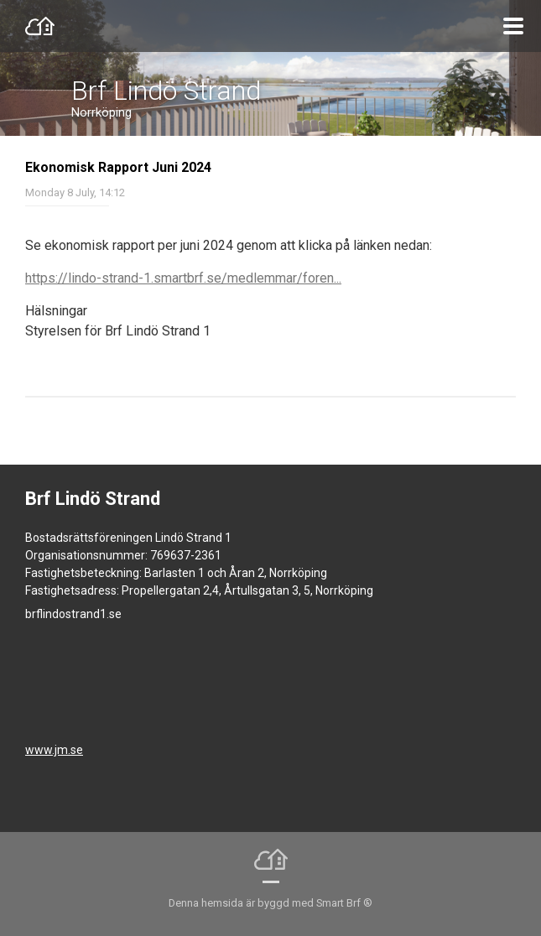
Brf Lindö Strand (166, 91)
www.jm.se (54, 750)
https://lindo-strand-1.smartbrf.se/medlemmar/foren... (183, 278)
